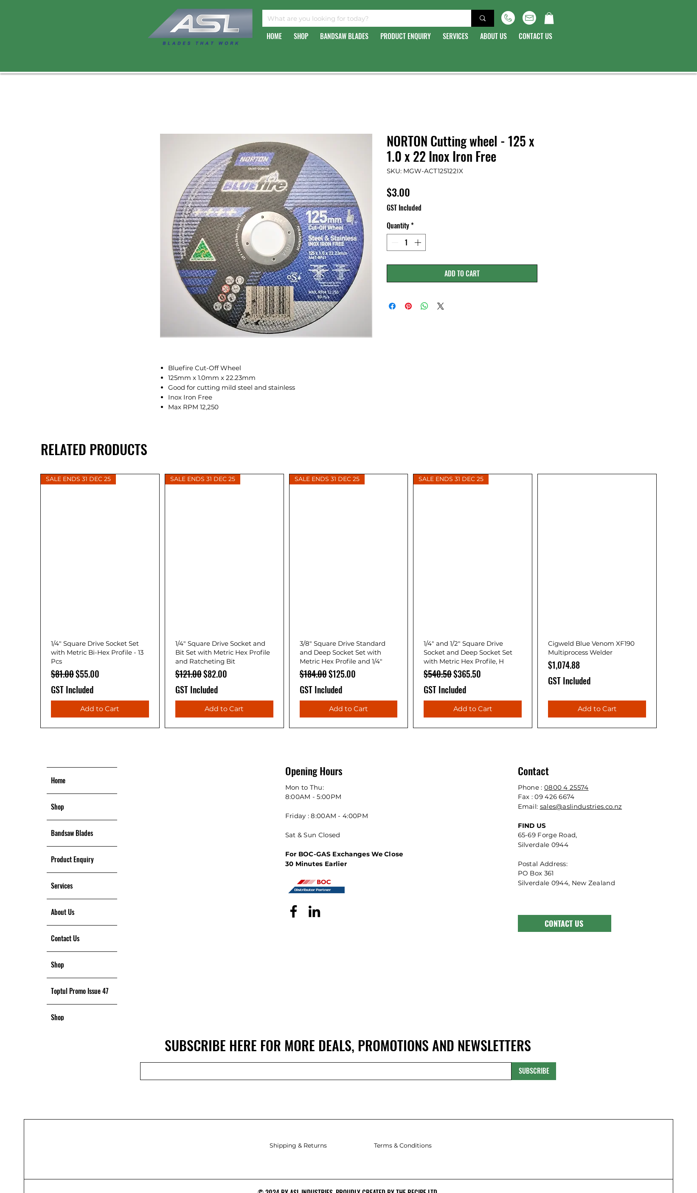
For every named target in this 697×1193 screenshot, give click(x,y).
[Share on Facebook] (392, 306)
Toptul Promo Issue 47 (80, 991)
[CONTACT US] (564, 923)
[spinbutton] (406, 242)
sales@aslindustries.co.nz (581, 806)
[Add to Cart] (100, 709)
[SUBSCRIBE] (534, 1071)
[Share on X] (441, 306)
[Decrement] (394, 242)
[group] (348, 601)
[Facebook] (293, 911)
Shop (57, 807)
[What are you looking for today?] (360, 18)
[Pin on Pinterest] (408, 306)
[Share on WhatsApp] (424, 306)
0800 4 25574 (566, 787)
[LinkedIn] (314, 911)
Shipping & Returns (298, 1145)
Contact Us (65, 938)
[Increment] (418, 242)
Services (62, 886)
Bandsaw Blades (72, 833)
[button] (549, 18)
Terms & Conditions (403, 1145)
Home (58, 780)
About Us (62, 912)
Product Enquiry (72, 859)
